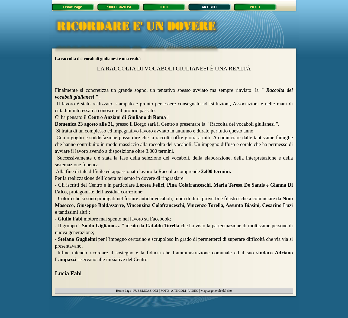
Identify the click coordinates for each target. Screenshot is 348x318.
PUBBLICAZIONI (145, 291)
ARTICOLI (178, 291)
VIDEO (193, 291)
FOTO (164, 291)
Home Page (123, 291)
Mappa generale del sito (216, 291)
